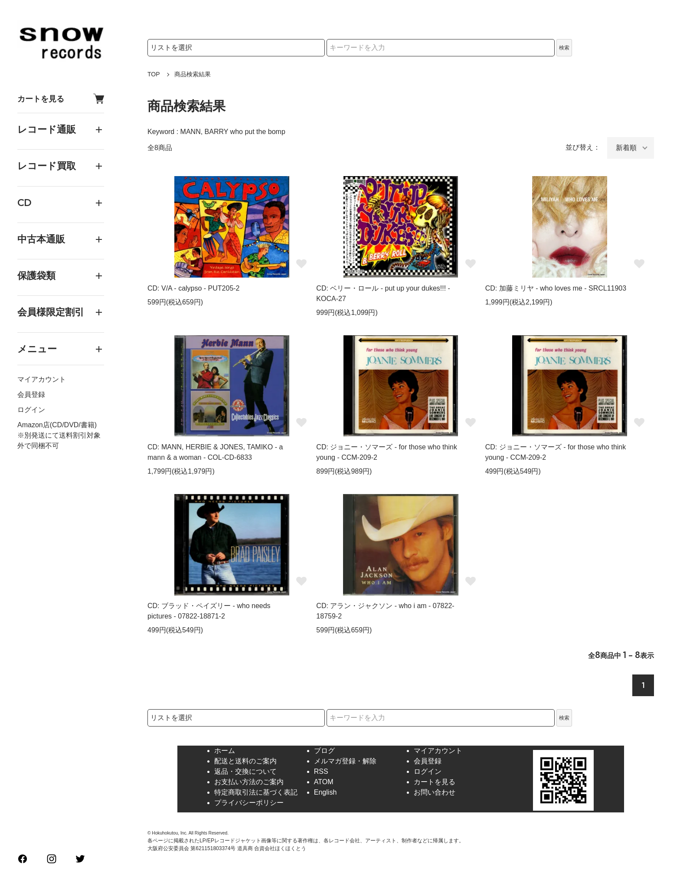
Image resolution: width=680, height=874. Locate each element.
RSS (321, 771)
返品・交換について (245, 771)
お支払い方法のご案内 (249, 782)
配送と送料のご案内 (245, 761)
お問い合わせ (434, 792)
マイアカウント (41, 379)
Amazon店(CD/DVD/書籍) (57, 425)
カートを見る (60, 98)
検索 (564, 48)
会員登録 (31, 394)
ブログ (324, 750)
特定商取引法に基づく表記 (256, 792)
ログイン (31, 409)
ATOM (323, 782)
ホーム (224, 750)
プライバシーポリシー (249, 802)
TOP (153, 74)
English (325, 792)
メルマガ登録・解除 (345, 761)
